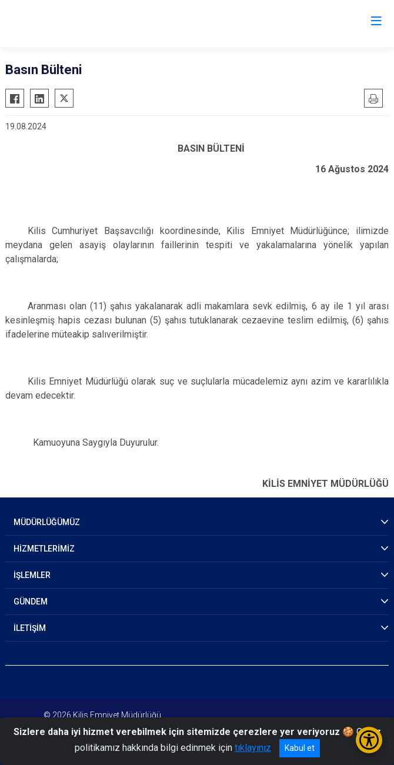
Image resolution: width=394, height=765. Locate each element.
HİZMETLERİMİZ (44, 548)
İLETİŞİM (30, 628)
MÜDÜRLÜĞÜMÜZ (47, 522)
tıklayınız (253, 747)
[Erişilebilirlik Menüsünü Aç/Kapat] (369, 740)
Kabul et (300, 748)
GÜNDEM (31, 601)
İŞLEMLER (32, 575)
